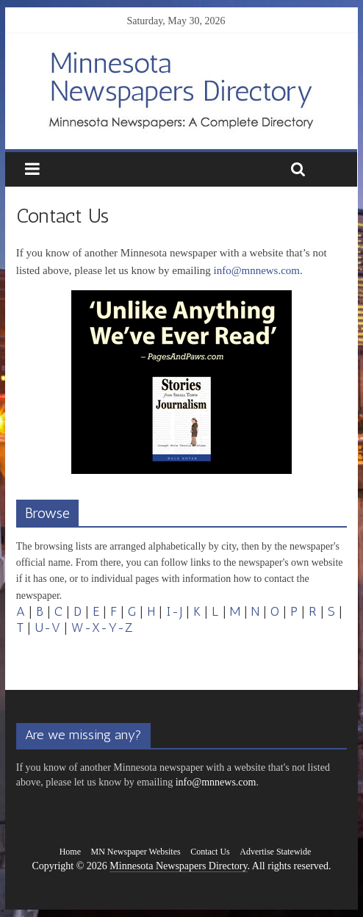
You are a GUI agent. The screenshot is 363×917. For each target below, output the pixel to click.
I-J (174, 611)
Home (70, 851)
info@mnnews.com (256, 270)
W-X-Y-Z (102, 627)
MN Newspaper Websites (136, 851)
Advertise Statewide (275, 851)
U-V (47, 627)
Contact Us (210, 851)
